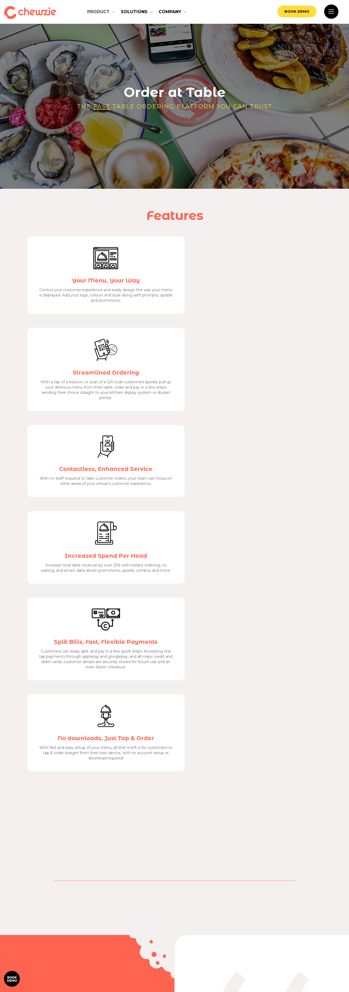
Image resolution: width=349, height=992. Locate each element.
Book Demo (285, 12)
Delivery (262, 951)
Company (170, 11)
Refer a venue (315, 962)
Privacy (193, 947)
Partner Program (262, 962)
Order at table (262, 930)
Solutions (134, 11)
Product (98, 11)
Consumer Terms (165, 947)
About (315, 951)
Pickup (262, 941)
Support (315, 941)
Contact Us (315, 930)
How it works (262, 920)
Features (315, 920)
